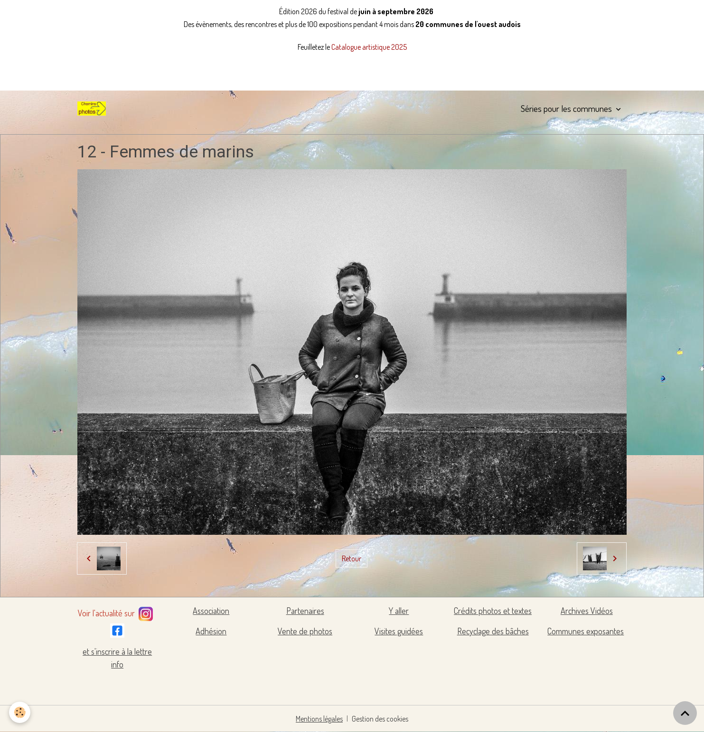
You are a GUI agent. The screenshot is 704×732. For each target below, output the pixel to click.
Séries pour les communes (567, 108)
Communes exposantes (585, 631)
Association (211, 610)
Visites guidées (399, 631)
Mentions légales (319, 718)
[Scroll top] (685, 713)
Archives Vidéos (587, 610)
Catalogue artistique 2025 (369, 47)
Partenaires (305, 610)
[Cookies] (20, 712)
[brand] (93, 108)
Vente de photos (305, 631)
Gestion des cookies (380, 718)
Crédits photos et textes (493, 610)
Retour (351, 558)
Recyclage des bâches (493, 631)
